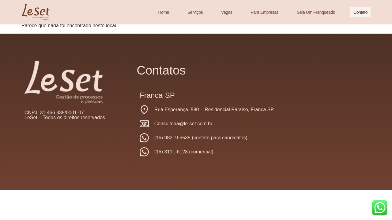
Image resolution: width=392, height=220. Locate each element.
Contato (360, 12)
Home (163, 12)
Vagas (226, 12)
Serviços (195, 12)
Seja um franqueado (316, 12)
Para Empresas (264, 12)
